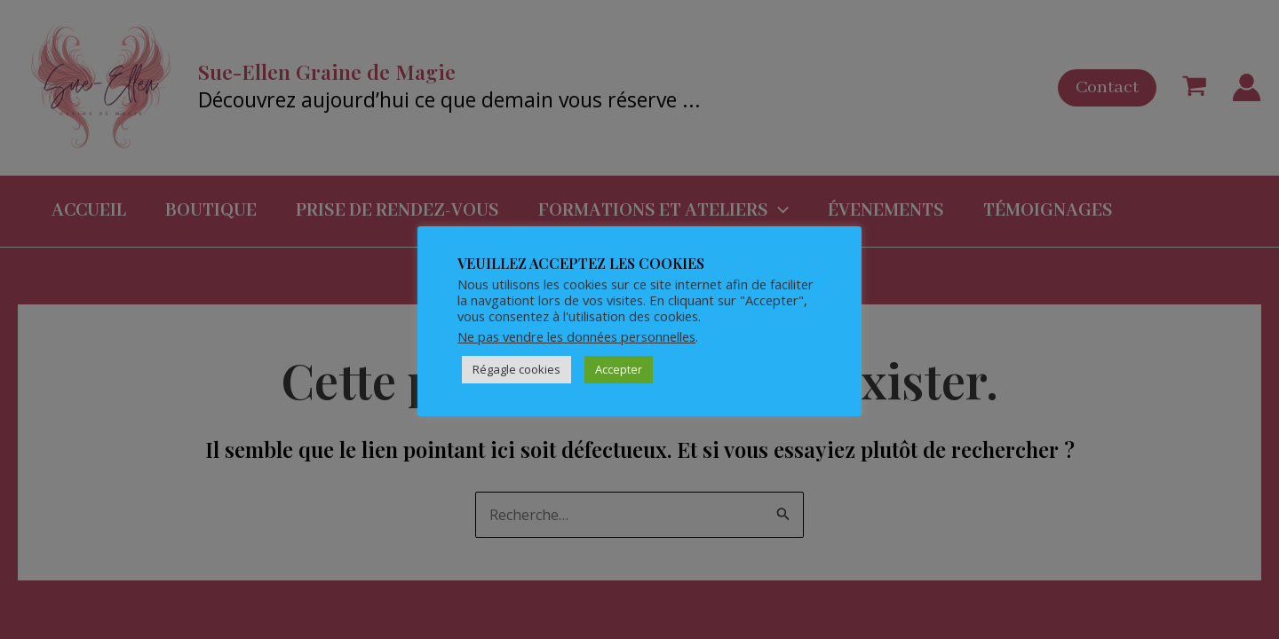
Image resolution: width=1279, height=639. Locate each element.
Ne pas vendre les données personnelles (576, 336)
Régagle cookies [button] (516, 369)
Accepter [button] (618, 369)
